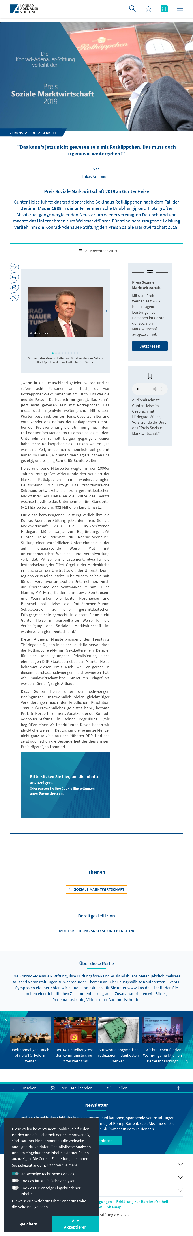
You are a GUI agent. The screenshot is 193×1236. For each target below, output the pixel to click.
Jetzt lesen (150, 346)
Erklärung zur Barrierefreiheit (142, 1201)
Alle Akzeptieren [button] (75, 1224)
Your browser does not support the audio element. (150, 389)
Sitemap (114, 1207)
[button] (24, 311)
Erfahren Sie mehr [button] (62, 1164)
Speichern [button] (27, 1224)
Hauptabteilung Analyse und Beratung (96, 930)
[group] (31, 1040)
